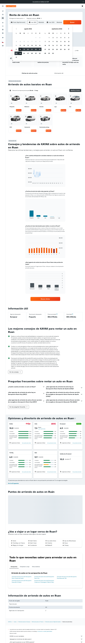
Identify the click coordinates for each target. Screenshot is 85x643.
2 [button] (39, 37)
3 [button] (16, 41)
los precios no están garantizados (44, 631)
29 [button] (36, 53)
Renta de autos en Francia (37, 621)
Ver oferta (18, 110)
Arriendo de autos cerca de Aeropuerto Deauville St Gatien (21, 581)
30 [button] (40, 53)
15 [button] (35, 45)
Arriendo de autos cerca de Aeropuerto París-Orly (44, 577)
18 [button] (20, 49)
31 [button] (16, 57)
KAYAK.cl (10, 621)
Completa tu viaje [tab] (24, 566)
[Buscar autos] (3, 18)
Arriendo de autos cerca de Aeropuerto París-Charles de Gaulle (21, 577)
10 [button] (16, 45)
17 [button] (16, 49)
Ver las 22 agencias (13, 483)
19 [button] (24, 49)
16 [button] (39, 45)
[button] (83, 2)
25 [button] (20, 53)
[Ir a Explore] (3, 22)
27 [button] (28, 53)
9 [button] (39, 41)
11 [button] (20, 45)
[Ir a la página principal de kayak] (11, 6)
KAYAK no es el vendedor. (46, 636)
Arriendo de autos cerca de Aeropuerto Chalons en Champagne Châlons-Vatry (44, 581)
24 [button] (16, 53)
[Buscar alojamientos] (3, 14)
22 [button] (36, 49)
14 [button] (32, 45)
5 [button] (64, 37)
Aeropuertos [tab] (14, 566)
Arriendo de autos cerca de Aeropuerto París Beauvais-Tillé (67, 577)
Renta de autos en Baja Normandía (53, 621)
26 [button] (24, 53)
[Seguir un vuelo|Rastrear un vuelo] (3, 26)
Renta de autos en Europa (24, 621)
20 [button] (28, 49)
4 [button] (20, 41)
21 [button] (32, 49)
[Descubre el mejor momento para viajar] (3, 29)
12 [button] (24, 45)
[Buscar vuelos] (3, 11)
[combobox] (17, 18)
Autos (15, 621)
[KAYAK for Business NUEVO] (3, 33)
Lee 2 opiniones (41, 428)
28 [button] (32, 53)
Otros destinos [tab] (36, 566)
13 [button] (28, 45)
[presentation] (75, 418)
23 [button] (39, 49)
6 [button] (68, 37)
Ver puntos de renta (26, 443)
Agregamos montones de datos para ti (46, 639)
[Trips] (3, 37)
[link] (45, 299)
